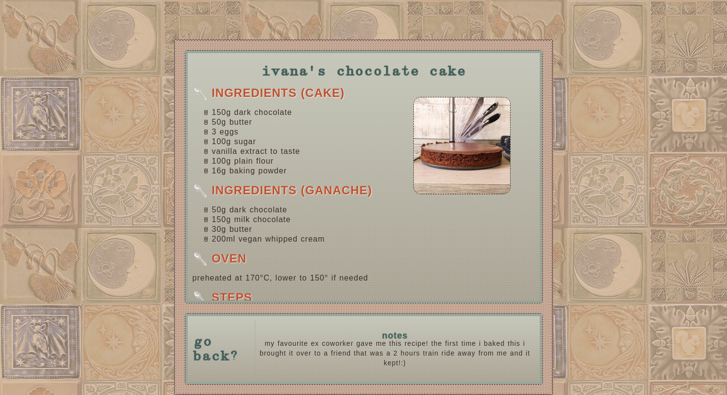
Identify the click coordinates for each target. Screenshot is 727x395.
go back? (216, 349)
